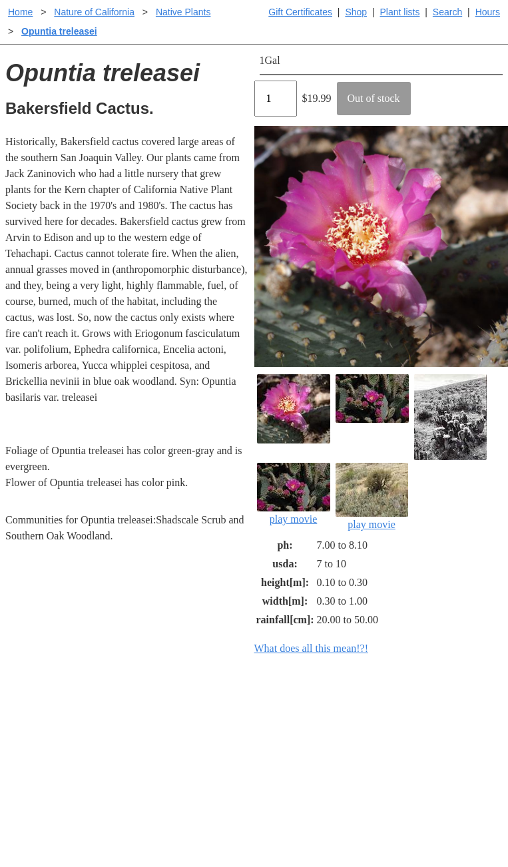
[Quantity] (275, 99)
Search (447, 12)
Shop (356, 12)
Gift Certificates (300, 12)
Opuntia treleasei (59, 31)
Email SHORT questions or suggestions (173, 824)
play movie (293, 494)
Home (20, 12)
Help (267, 713)
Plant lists (400, 12)
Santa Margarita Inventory (437, 713)
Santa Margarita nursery (432, 734)
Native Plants (183, 12)
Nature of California (94, 12)
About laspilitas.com (425, 755)
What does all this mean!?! (311, 648)
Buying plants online (301, 734)
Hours (487, 12)
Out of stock (374, 98)
